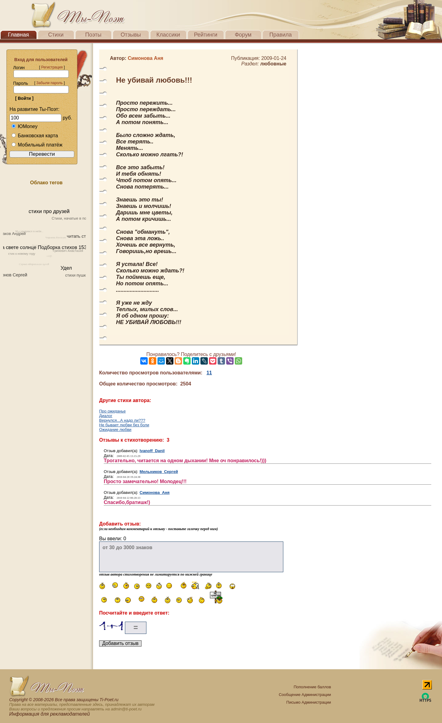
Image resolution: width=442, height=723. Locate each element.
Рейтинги (205, 35)
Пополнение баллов (312, 687)
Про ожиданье (112, 411)
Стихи (56, 35)
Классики (168, 35)
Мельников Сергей (159, 471)
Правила (280, 35)
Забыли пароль (49, 83)
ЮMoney (24, 126)
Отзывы (131, 35)
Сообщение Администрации (305, 694)
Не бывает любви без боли (124, 425)
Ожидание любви (115, 429)
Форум (243, 35)
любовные (273, 63)
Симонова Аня (155, 492)
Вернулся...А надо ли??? (122, 420)
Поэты (93, 35)
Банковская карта (34, 135)
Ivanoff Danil (152, 450)
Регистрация (52, 67)
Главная (18, 35)
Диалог (105, 415)
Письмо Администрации (308, 702)
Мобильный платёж (36, 144)
